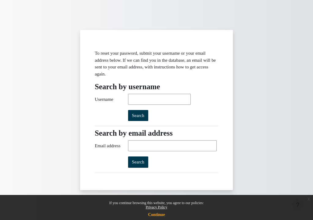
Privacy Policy (156, 207)
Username (104, 99)
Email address (107, 145)
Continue (156, 214)
